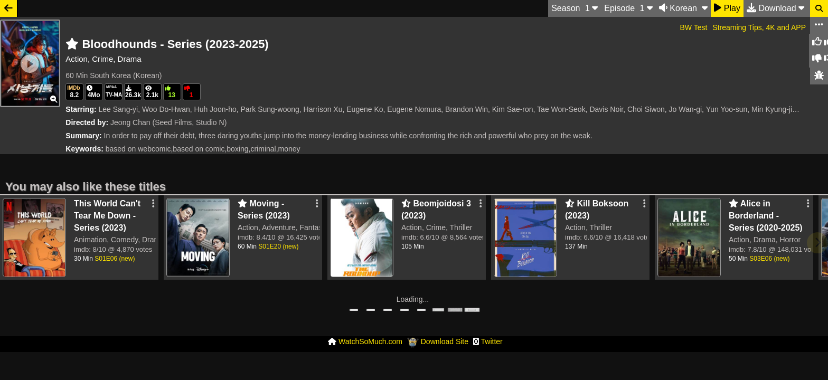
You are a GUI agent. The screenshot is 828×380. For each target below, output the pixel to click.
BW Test (693, 27)
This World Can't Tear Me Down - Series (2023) (107, 215)
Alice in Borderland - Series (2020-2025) (766, 215)
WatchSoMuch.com (370, 341)
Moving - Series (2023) (264, 209)
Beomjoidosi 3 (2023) (436, 209)
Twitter (492, 341)
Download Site (444, 341)
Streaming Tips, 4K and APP (759, 27)
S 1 (574, 8)
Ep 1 (628, 8)
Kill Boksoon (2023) (596, 209)
